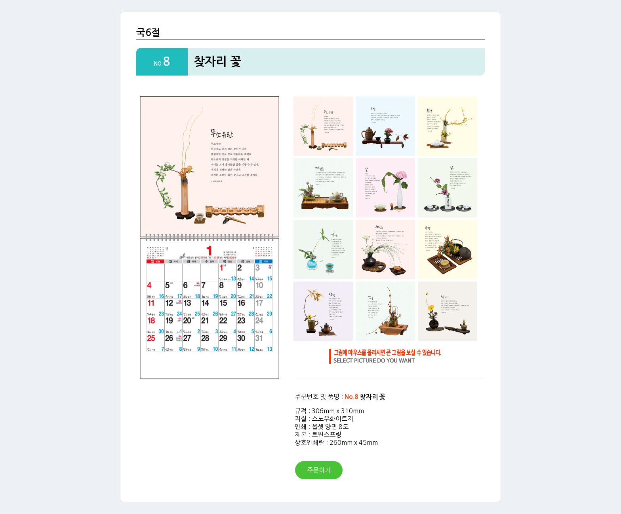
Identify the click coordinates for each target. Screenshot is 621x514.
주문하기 (319, 470)
